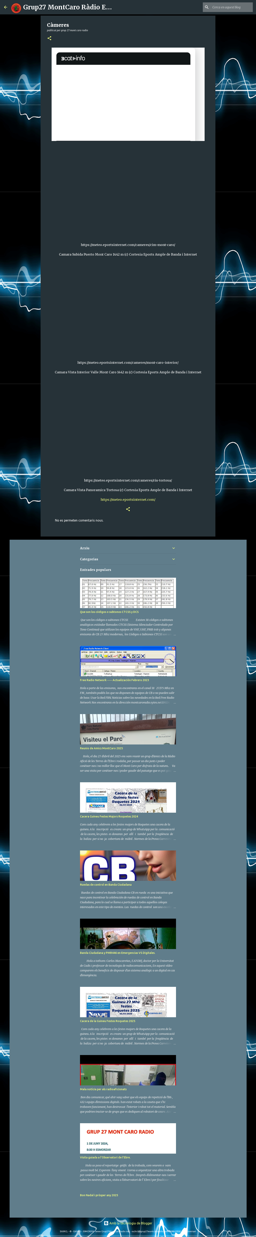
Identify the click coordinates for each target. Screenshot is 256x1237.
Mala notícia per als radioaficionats (103, 1089)
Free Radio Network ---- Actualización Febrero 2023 (114, 680)
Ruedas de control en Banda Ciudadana (106, 884)
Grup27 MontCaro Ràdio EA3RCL (75, 7)
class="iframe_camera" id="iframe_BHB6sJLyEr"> (128, 307)
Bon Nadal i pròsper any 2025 (99, 1195)
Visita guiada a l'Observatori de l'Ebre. (105, 1157)
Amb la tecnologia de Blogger (128, 1223)
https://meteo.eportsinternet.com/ (128, 500)
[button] (49, 38)
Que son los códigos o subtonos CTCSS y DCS (109, 612)
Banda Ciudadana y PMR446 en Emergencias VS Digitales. (117, 952)
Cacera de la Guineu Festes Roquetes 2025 (107, 1021)
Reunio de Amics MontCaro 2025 (101, 748)
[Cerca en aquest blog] (232, 7)
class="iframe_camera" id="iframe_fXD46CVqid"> (128, 189)
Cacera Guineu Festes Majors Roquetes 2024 (109, 816)
